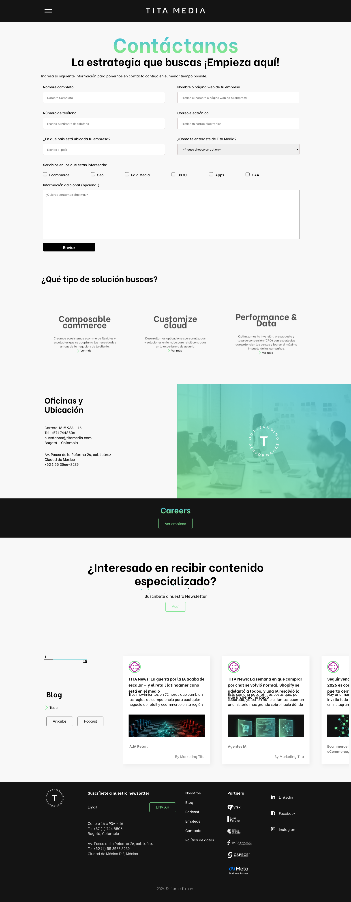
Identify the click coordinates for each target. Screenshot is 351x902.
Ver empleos (175, 523)
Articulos (59, 721)
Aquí (175, 606)
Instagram (283, 829)
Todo (52, 707)
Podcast (90, 721)
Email (92, 806)
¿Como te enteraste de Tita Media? (206, 138)
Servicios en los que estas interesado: (75, 164)
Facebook (282, 813)
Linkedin (281, 796)
